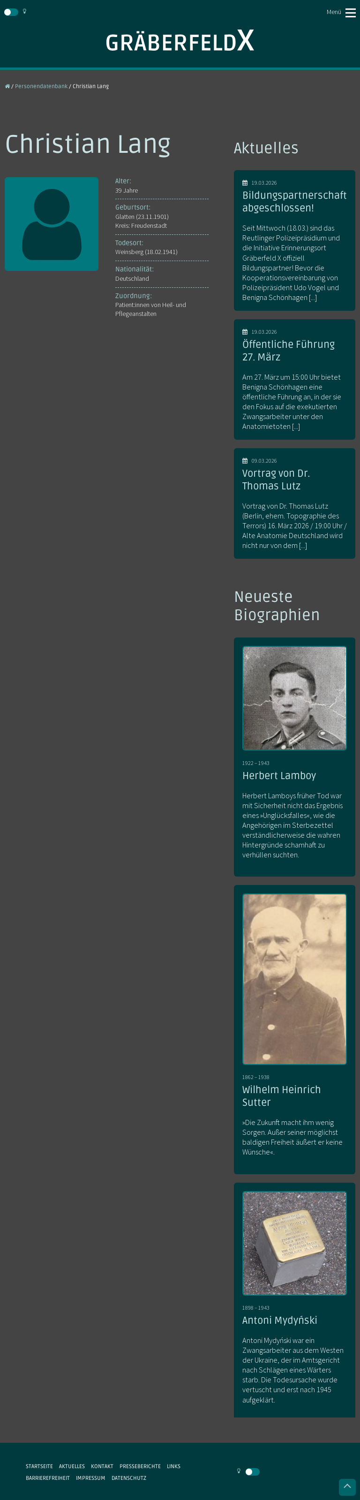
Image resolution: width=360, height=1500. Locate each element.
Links (173, 1466)
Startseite (39, 1466)
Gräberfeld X (180, 40)
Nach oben (347, 1487)
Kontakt (102, 1466)
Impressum (90, 1478)
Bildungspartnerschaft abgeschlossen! (294, 201)
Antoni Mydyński (279, 1320)
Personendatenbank (41, 86)
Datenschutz (129, 1478)
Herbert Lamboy (279, 776)
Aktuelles (72, 1466)
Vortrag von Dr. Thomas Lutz (276, 479)
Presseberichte (140, 1466)
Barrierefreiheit (48, 1478)
